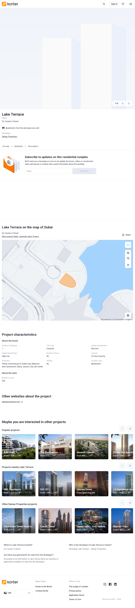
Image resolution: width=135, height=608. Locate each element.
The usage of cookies (78, 586)
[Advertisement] (67, 200)
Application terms (76, 595)
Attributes (18, 146)
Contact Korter (41, 591)
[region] (67, 280)
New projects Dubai (10, 236)
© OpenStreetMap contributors (122, 319)
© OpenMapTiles (106, 319)
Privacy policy (75, 591)
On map (5, 146)
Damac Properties (9, 136)
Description (33, 146)
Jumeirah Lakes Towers (29, 236)
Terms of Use (75, 599)
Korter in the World (43, 586)
